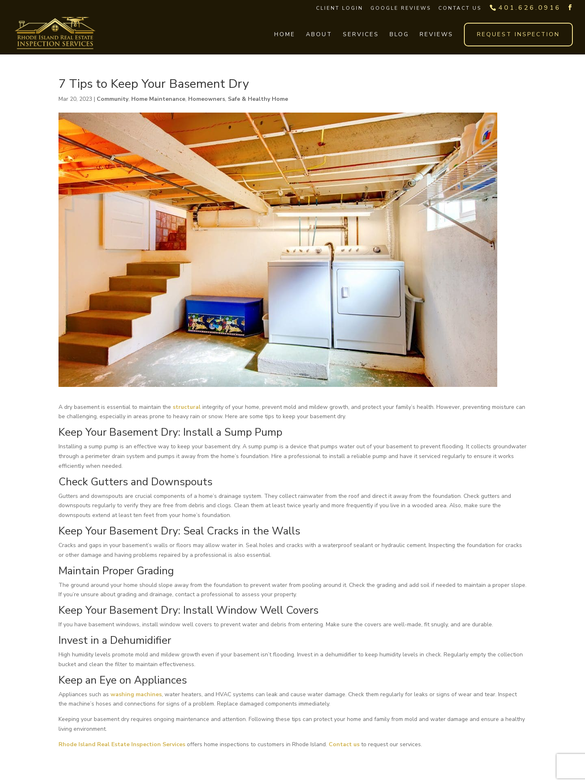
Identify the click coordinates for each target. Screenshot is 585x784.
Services (361, 35)
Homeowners (206, 99)
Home (284, 35)
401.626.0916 (529, 7)
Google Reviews (400, 8)
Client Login (339, 8)
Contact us (344, 744)
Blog (399, 35)
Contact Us (459, 8)
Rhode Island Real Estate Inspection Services (121, 744)
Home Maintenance (158, 99)
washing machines (136, 694)
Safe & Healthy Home (258, 99)
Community (112, 99)
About (319, 35)
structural (187, 407)
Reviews (436, 35)
